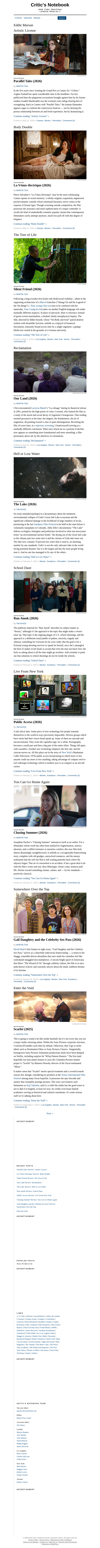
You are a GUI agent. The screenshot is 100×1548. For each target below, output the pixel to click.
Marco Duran (22, 1453)
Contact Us (44, 1542)
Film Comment (31, 1325)
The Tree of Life (25, 235)
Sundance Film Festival (45, 524)
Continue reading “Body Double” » (30, 224)
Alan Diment (22, 1438)
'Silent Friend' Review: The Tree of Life (32, 1178)
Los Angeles (41, 339)
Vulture (34, 1353)
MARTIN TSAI (22, 86)
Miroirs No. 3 (54, 11)
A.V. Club (20, 1316)
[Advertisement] (38, 1141)
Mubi (45, 1336)
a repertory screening (44, 425)
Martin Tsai (37, 1336)
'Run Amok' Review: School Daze (30, 1191)
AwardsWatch (39, 1316)
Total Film (54, 1350)
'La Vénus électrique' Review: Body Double (33, 1174)
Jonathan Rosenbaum (47, 1330)
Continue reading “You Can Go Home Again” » (36, 878)
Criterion (20, 1322)
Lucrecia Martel (38, 408)
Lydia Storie (21, 1459)
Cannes (40, 120)
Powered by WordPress (50, 1544)
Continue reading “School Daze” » (30, 660)
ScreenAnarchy (34, 1342)
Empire (49, 1322)
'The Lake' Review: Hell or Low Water (31, 1187)
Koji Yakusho (32, 1085)
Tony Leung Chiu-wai (41, 306)
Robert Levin (22, 1472)
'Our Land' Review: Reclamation (29, 1182)
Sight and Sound (48, 1342)
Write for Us (53, 1542)
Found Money (45, 1327)
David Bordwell (31, 1322)
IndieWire (20, 1330)
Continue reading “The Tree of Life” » (31, 335)
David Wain (19, 949)
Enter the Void (24, 988)
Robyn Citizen (22, 1482)
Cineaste (20, 1319)
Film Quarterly (44, 1325)
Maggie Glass (22, 1469)
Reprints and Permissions (68, 1542)
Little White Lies (32, 1333)
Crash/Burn (50, 1319)
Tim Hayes (44, 1350)
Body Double (23, 127)
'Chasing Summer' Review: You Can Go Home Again (37, 1200)
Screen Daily (22, 1342)
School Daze (22, 568)
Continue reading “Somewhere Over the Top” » (36, 975)
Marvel (43, 302)
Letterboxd (21, 1333)
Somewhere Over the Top (31, 889)
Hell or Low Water (27, 454)
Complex (41, 1319)
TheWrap (20, 1353)
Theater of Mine (33, 1350)
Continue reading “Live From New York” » (34, 771)
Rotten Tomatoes (38, 1339)
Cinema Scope (30, 1319)
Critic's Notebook (50, 4)
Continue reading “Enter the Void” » (31, 1100)
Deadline (41, 1322)
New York (58, 339)
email (29, 1418)
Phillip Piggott (22, 1444)
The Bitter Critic (42, 1344)
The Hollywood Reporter (39, 1347)
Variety (28, 1353)
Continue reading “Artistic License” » (31, 116)
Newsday (51, 1336)
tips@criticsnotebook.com (27, 1411)
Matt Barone (21, 1466)
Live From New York (29, 671)
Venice (66, 339)
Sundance (51, 561)
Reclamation (22, 348)
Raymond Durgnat (24, 1339)
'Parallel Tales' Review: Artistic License (32, 1169)
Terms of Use (44, 1540)
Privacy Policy (33, 1540)
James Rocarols (31, 1330)
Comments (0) (69, 120)
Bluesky (37, 18)
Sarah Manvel (22, 1441)
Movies (48, 120)
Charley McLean (23, 1456)
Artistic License (25, 30)
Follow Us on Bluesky (30, 1542)
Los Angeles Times (47, 1333)
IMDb (54, 1327)
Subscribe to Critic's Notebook (61, 1540)
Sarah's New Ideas (53, 1339)
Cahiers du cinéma (53, 1316)
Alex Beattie (21, 1435)
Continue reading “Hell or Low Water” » (33, 557)
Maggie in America (24, 1336)
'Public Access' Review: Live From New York (34, 1195)
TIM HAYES (21, 509)
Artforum (29, 1316)
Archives (18, 18)
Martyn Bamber (23, 1432)
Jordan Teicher (22, 1475)
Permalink (56, 120)
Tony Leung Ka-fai (33, 309)
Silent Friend (56, 9)
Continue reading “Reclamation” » (30, 440)
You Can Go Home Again (32, 782)
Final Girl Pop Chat (31, 1327)
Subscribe (28, 18)
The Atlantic (30, 1344)
